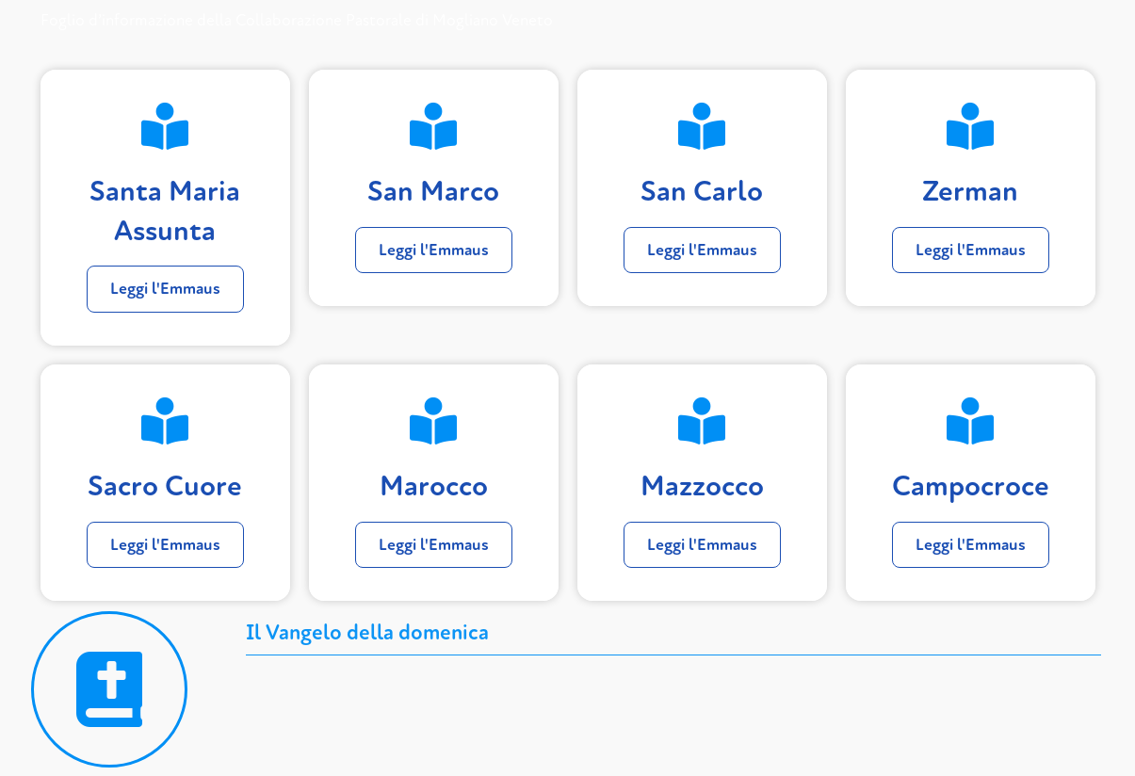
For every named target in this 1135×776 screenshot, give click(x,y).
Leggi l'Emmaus (165, 289)
